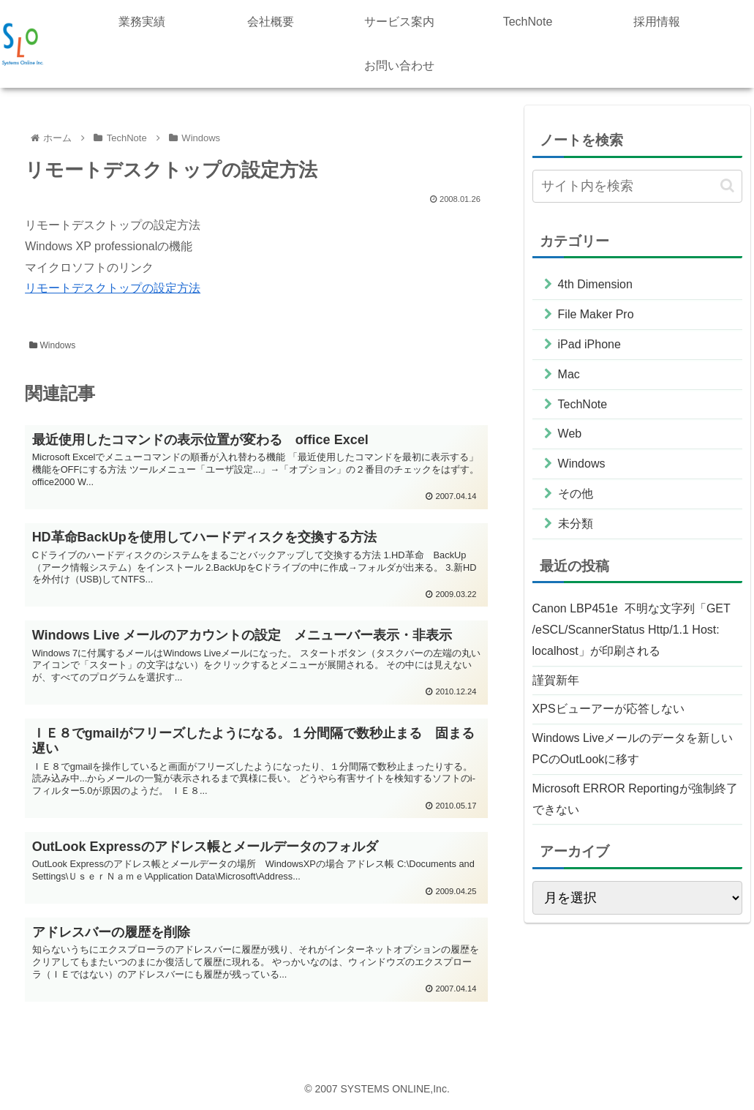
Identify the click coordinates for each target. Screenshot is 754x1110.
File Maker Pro (596, 314)
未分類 (575, 523)
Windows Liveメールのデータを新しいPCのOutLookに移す (633, 748)
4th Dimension (595, 284)
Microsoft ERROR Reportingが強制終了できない (635, 799)
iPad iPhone (589, 344)
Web (570, 433)
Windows (52, 345)
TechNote (583, 404)
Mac (569, 374)
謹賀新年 (555, 680)
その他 (575, 493)
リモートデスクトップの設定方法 (112, 288)
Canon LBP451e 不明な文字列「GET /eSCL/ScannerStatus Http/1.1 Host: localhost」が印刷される (631, 629)
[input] (637, 186)
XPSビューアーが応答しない (608, 708)
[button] (727, 185)
